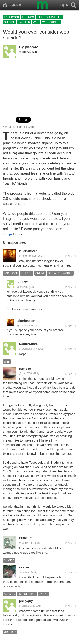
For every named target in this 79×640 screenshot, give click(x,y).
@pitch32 (25, 51)
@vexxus (24, 572)
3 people (8, 234)
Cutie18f (25, 538)
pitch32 (31, 47)
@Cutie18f (25, 542)
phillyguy (26, 601)
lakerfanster (28, 251)
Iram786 (25, 368)
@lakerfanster (27, 255)
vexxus (24, 567)
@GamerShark (28, 348)
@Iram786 (25, 373)
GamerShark (28, 344)
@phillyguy (25, 605)
